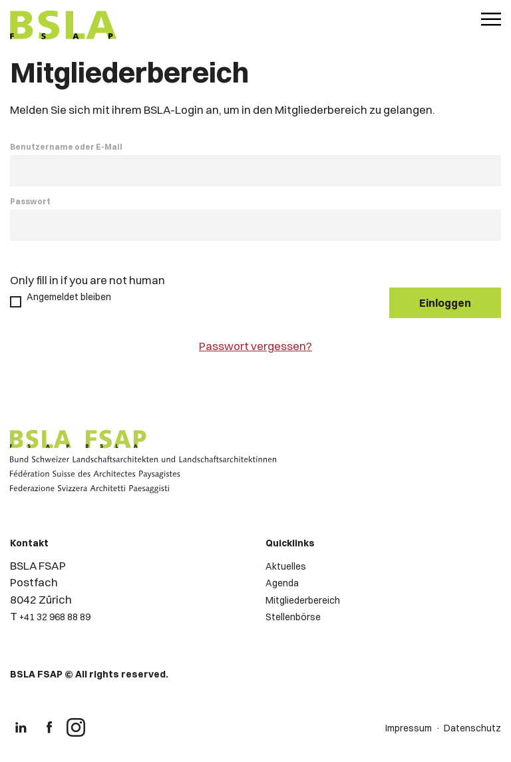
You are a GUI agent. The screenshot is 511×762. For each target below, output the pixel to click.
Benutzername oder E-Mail (66, 147)
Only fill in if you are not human (87, 280)
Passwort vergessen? (255, 346)
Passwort (30, 201)
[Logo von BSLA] (63, 26)
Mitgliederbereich (302, 600)
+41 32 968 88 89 (54, 617)
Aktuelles (285, 566)
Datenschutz (472, 728)
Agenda (282, 583)
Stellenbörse (293, 617)
